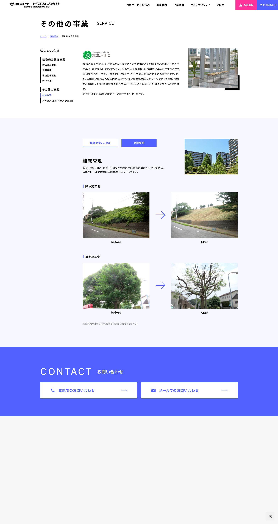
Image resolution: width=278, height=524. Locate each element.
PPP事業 (47, 80)
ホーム (43, 36)
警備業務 (47, 70)
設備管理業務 (49, 64)
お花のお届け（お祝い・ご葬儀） (57, 100)
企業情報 (179, 5)
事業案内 (161, 5)
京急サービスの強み (138, 5)
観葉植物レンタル (100, 142)
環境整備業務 (49, 75)
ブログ (220, 5)
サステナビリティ (200, 5)
